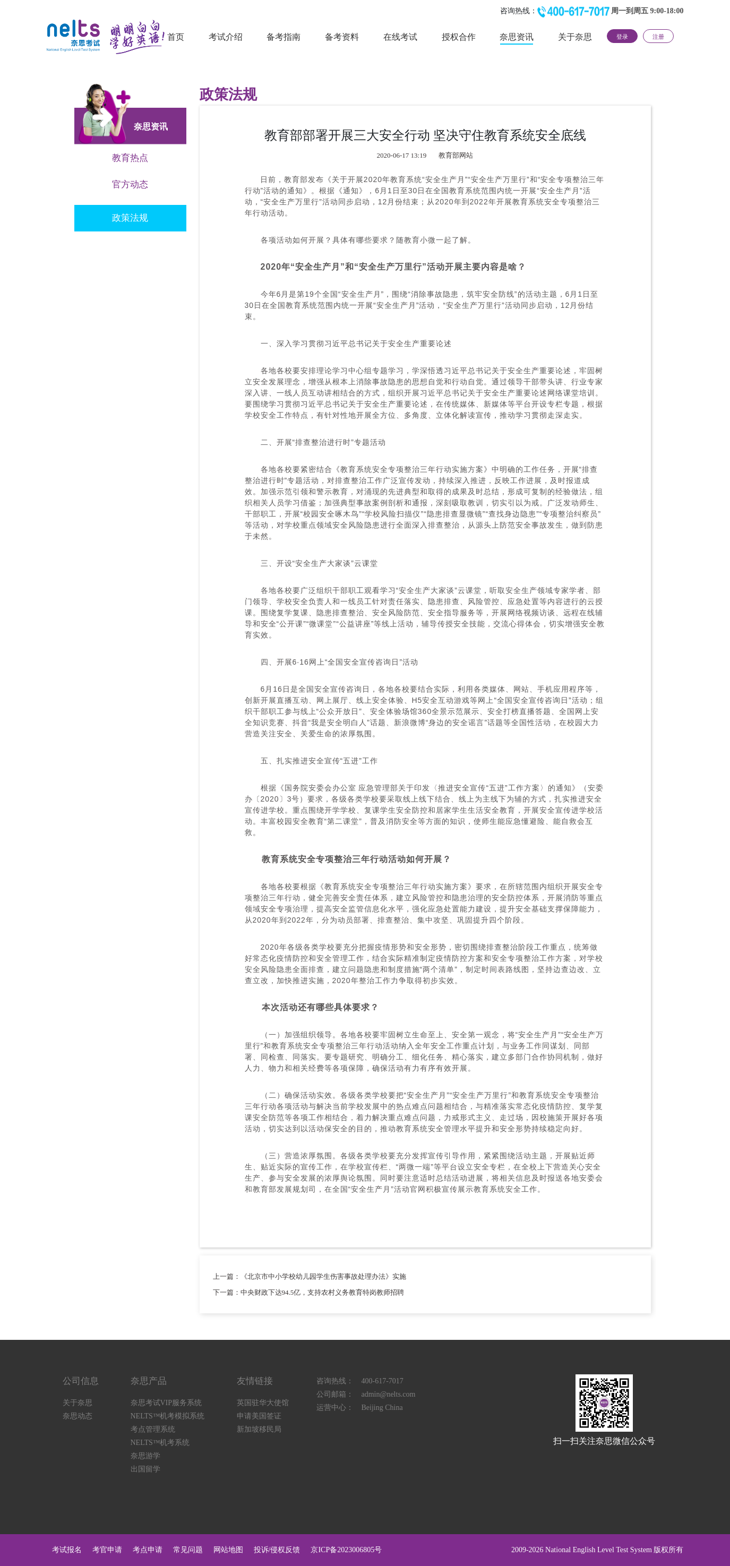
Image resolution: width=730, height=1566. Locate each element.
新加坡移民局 (259, 1429)
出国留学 (145, 1469)
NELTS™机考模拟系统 (168, 1416)
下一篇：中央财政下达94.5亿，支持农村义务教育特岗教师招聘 (309, 1292)
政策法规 (130, 218)
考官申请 (107, 1550)
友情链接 (255, 1381)
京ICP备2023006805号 (346, 1550)
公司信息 (81, 1381)
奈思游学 (145, 1456)
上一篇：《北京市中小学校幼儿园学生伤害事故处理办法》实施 (309, 1276)
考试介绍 (226, 36)
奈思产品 (149, 1381)
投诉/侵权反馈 (277, 1550)
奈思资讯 (517, 36)
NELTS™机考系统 (160, 1443)
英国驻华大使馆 (263, 1403)
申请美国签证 (259, 1416)
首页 (175, 36)
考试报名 (67, 1550)
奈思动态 (77, 1416)
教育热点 (130, 158)
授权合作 (459, 36)
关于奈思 (575, 36)
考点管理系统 (153, 1429)
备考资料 (342, 36)
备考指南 (283, 36)
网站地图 (228, 1550)
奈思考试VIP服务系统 (166, 1403)
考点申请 (147, 1550)
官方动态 (130, 184)
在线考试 (400, 36)
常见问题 (188, 1550)
